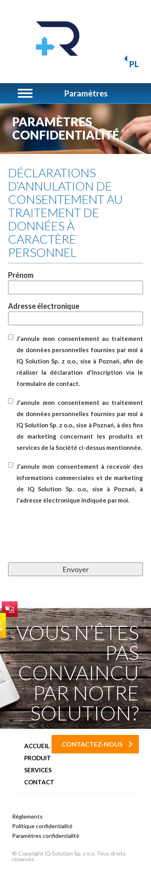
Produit (37, 758)
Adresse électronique (75, 312)
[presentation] (69, 542)
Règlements (27, 816)
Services (38, 770)
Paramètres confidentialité (45, 835)
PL (134, 64)
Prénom (75, 281)
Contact (39, 782)
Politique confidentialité (42, 826)
